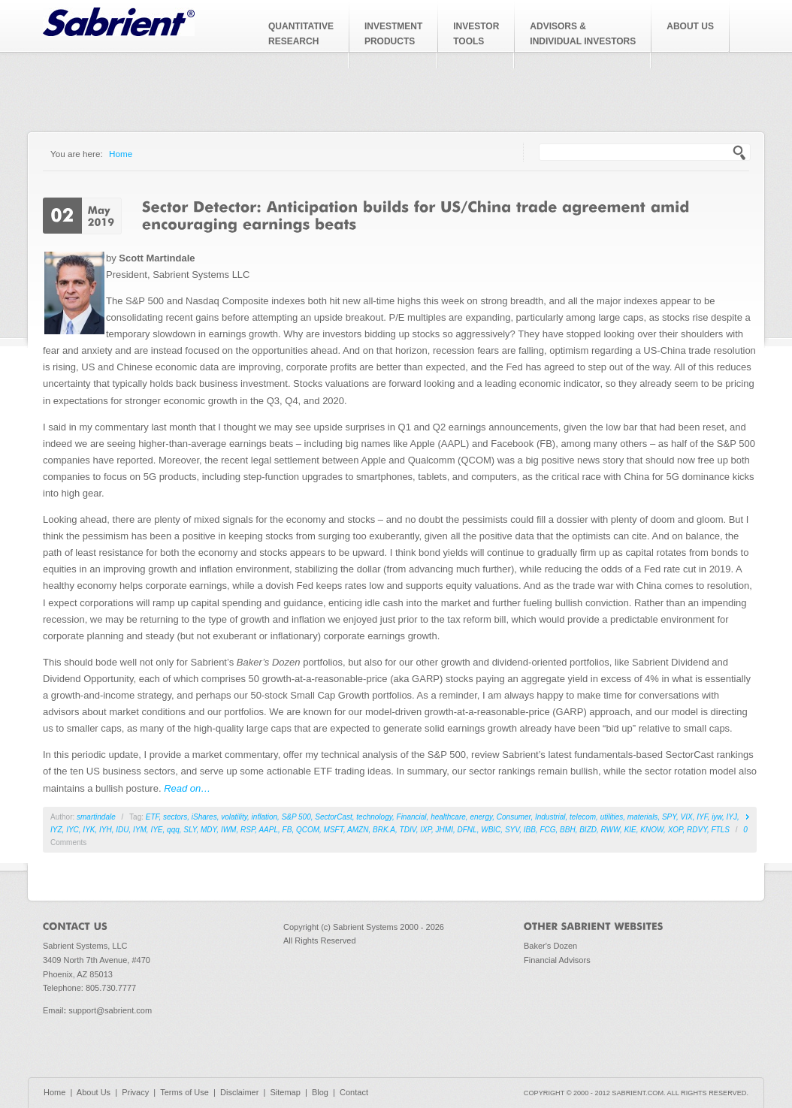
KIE (630, 830)
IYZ (56, 830)
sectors (175, 817)
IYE (156, 830)
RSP (247, 830)
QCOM (307, 830)
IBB (530, 830)
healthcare (448, 817)
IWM (229, 830)
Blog (320, 1092)
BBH (568, 830)
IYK (89, 830)
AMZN (357, 830)
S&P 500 (296, 817)
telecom (583, 817)
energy (481, 817)
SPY (669, 817)
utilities (612, 817)
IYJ (732, 817)
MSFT (333, 830)
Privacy (135, 1092)
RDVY (697, 830)
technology (374, 817)
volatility (234, 817)
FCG (547, 830)
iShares (204, 817)
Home (120, 154)
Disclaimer (239, 1092)
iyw (717, 817)
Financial (412, 817)
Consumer (514, 817)
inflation (264, 817)
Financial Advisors (557, 960)
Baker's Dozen (550, 945)
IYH (105, 830)
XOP (675, 830)
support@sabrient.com (110, 1010)
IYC (72, 830)
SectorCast (333, 817)
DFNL (467, 830)
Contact (354, 1092)
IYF (702, 817)
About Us (93, 1092)
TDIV (408, 830)
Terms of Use (184, 1092)
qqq (173, 830)
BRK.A (384, 830)
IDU (122, 830)
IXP (425, 830)
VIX (687, 817)
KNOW (652, 830)
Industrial (550, 817)
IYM (140, 830)
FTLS (721, 830)
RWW (611, 830)
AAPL (268, 830)
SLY (189, 830)
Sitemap (285, 1092)
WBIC (490, 830)
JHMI (444, 830)
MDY (208, 830)
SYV (512, 830)
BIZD (588, 830)
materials (642, 817)
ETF (152, 817)
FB (287, 830)
